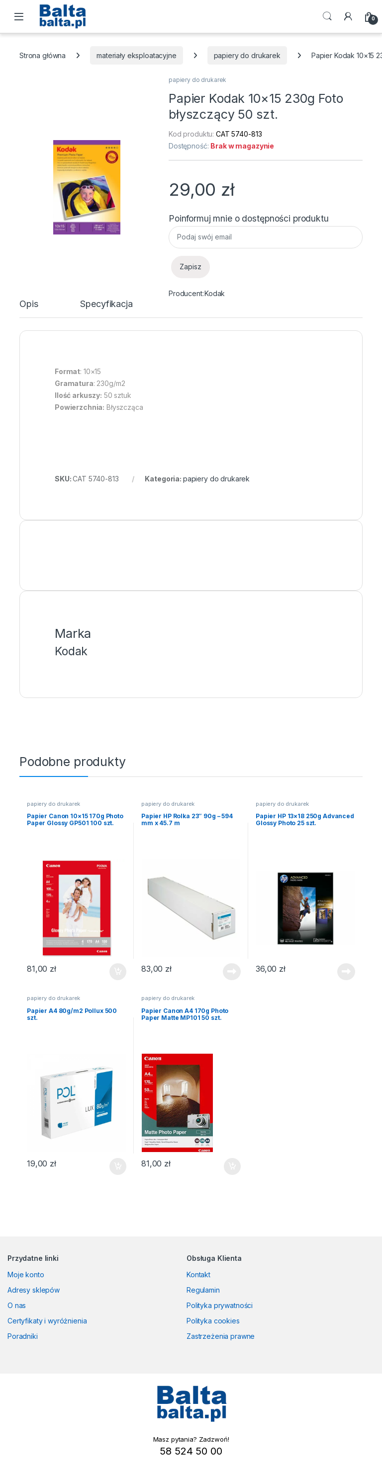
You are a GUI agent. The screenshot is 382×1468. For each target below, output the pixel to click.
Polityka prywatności (220, 1305)
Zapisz (190, 266)
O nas (16, 1305)
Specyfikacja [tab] (106, 304)
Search (327, 16)
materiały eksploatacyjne (136, 55)
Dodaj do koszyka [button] (117, 971)
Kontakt (198, 1274)
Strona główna (42, 55)
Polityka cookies (213, 1320)
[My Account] (348, 16)
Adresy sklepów (33, 1290)
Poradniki (22, 1336)
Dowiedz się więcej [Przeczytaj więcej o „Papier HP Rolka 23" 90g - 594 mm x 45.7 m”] (232, 971)
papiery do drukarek (247, 55)
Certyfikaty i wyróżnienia (47, 1320)
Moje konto (25, 1274)
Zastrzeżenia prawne (221, 1336)
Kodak (214, 293)
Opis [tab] (28, 304)
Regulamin (203, 1290)
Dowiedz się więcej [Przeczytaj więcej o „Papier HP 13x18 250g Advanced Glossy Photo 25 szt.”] (346, 971)
